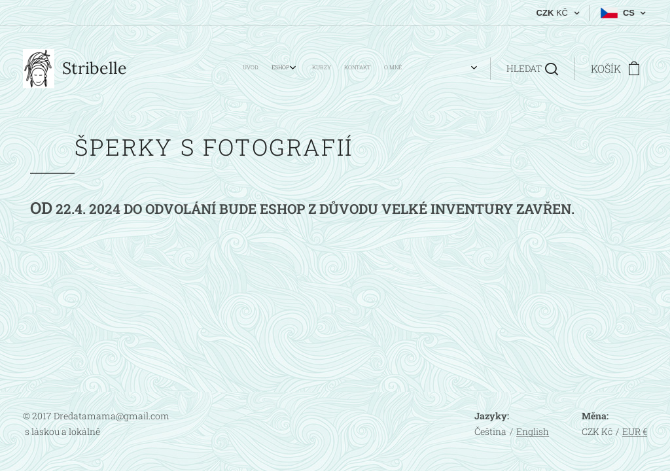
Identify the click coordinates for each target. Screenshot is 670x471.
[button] (532, 68)
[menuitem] (312, 68)
